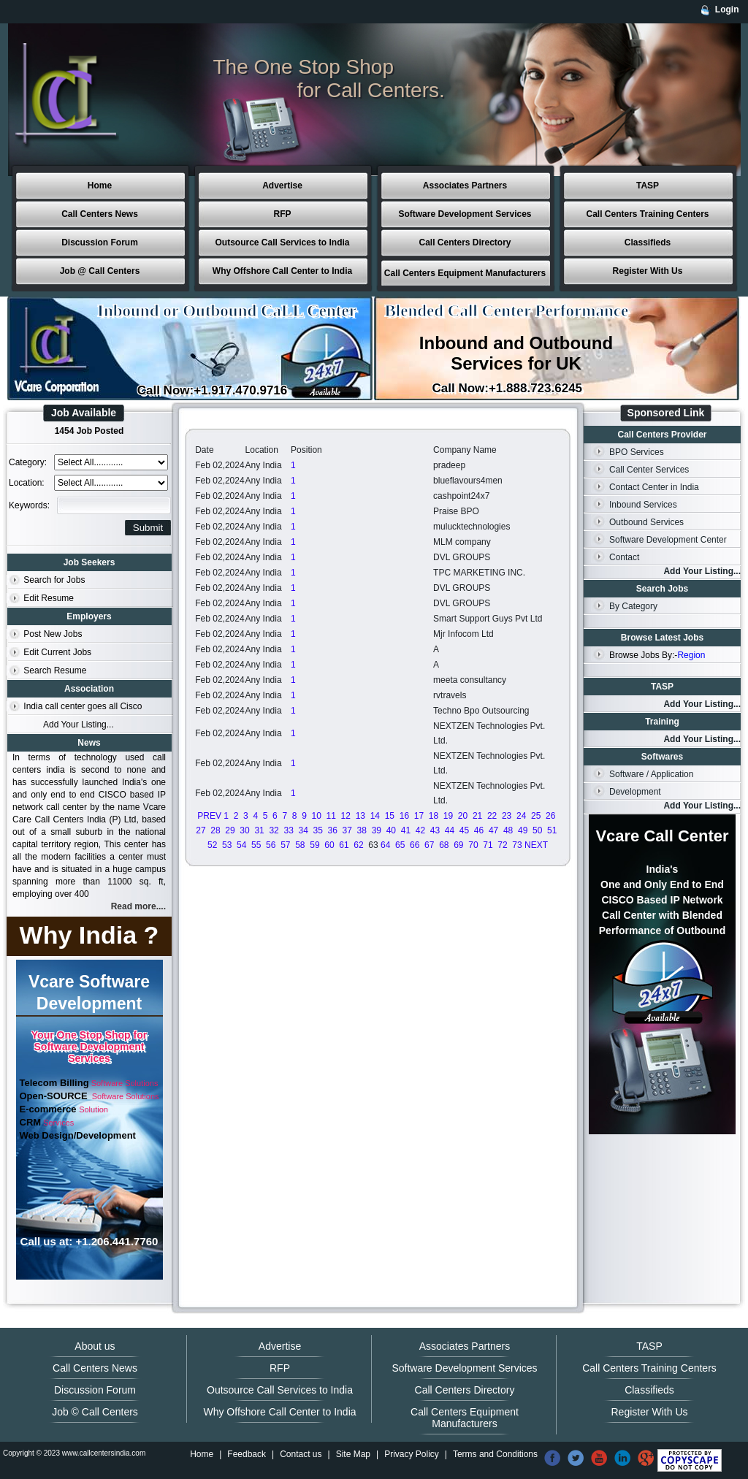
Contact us (300, 1454)
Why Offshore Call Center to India (282, 271)
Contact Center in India (654, 487)
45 (464, 830)
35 (318, 830)
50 (537, 830)
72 (502, 845)
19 (448, 816)
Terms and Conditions (495, 1454)
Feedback (246, 1454)
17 (419, 816)
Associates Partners (465, 185)
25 (536, 816)
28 (215, 830)
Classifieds (648, 242)
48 (508, 830)
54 (241, 845)
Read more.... (138, 906)
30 (244, 830)
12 (346, 816)
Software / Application (651, 774)
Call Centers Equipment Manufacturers (465, 273)
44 (449, 830)
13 (360, 816)
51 (552, 830)
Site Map (353, 1454)
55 (256, 845)
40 (391, 830)
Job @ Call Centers (100, 271)
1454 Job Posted (89, 431)
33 (288, 830)
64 (385, 845)
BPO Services (636, 452)
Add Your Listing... (78, 724)
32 (273, 830)
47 (493, 830)
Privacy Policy (411, 1454)
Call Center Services (649, 470)
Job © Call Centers (95, 1412)
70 (473, 845)
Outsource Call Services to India (282, 242)
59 (314, 845)
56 (270, 845)
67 (429, 845)
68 (444, 845)
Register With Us (648, 271)
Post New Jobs (52, 634)
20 (463, 816)
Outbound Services (646, 522)
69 (458, 845)
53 (227, 845)
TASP (647, 185)
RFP (282, 214)
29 (229, 830)
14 (375, 816)
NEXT (536, 845)
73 (517, 845)
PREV (209, 816)
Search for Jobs (54, 580)
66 (414, 845)
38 (362, 830)
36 (332, 830)
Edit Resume (48, 598)
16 (404, 816)
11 (331, 816)
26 (550, 816)
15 (389, 816)
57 (285, 845)
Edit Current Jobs (57, 652)
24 (521, 816)
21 (477, 816)
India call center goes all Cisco (82, 706)
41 (406, 830)
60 (329, 845)
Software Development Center (668, 540)
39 (376, 830)
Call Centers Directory (465, 242)
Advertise (282, 185)
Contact (624, 557)
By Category (633, 606)
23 (506, 816)
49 (522, 830)
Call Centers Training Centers (647, 214)
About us (95, 1346)
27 (200, 830)
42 (420, 830)
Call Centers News (99, 214)
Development (635, 792)
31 (259, 830)
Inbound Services (643, 505)
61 (343, 845)
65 (400, 845)
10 (316, 816)
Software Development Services (464, 214)
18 (433, 816)
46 (479, 830)
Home (100, 185)
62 (358, 845)
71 (487, 845)
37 (347, 830)
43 (435, 830)
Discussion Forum (99, 242)
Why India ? (89, 935)
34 (303, 830)
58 (300, 845)
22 (492, 816)
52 (212, 845)
